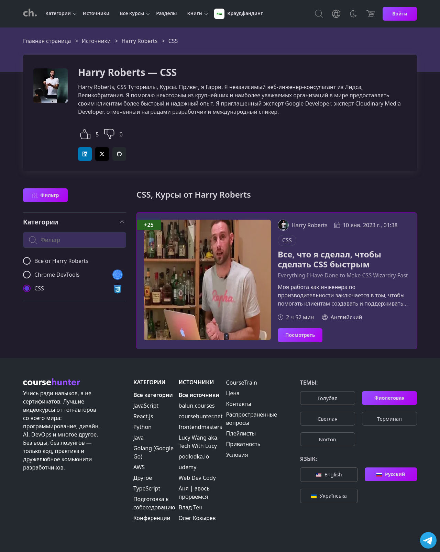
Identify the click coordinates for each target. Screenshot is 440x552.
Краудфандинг (238, 14)
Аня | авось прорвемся (194, 492)
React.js (143, 416)
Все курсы (132, 13)
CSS (287, 240)
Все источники (199, 395)
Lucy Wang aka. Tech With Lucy (199, 442)
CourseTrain (241, 382)
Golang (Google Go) (153, 452)
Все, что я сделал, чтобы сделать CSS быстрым (329, 259)
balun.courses (197, 405)
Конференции (151, 518)
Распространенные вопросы (251, 419)
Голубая (328, 398)
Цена (233, 393)
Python (142, 427)
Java (138, 437)
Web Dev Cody (197, 478)
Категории (58, 13)
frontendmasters (200, 427)
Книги (194, 13)
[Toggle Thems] (353, 13)
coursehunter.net (201, 416)
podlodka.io (194, 456)
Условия (237, 455)
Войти (399, 13)
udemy (188, 467)
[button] (85, 133)
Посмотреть (300, 335)
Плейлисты (241, 433)
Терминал (389, 418)
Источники (96, 13)
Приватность (243, 444)
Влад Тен (190, 507)
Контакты (238, 404)
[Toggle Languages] (336, 13)
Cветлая (328, 418)
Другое (142, 478)
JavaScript (145, 405)
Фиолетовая (389, 398)
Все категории (153, 395)
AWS (139, 467)
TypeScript (146, 488)
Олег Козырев (197, 518)
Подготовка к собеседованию (154, 503)
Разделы (166, 13)
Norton (327, 439)
